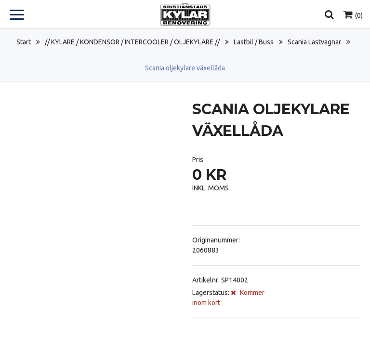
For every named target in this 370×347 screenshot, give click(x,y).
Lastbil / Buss (254, 42)
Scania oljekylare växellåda (185, 68)
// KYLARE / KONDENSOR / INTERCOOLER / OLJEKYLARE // (132, 42)
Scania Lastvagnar (314, 42)
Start (23, 42)
